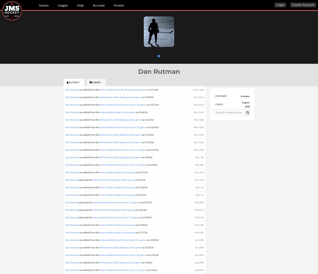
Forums (119, 5)
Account (99, 5)
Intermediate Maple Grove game (117, 112)
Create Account (303, 5)
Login (280, 5)
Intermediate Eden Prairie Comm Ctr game (123, 104)
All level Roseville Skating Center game (120, 97)
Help (80, 5)
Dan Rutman (71, 89)
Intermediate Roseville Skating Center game (123, 89)
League (63, 5)
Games (44, 5)
